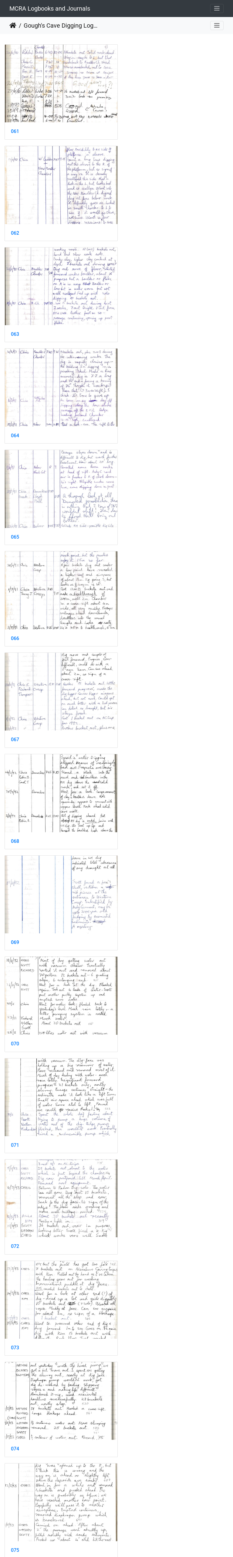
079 (15, 1003)
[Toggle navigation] (217, 8)
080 (131, 1003)
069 (15, 517)
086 (131, 1295)
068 (131, 420)
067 (15, 420)
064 (131, 225)
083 (15, 1198)
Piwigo (129, 1544)
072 (131, 614)
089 (15, 1489)
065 (15, 322)
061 (15, 127)
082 (131, 1100)
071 (15, 614)
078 (131, 906)
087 (15, 1392)
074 (131, 712)
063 (15, 225)
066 (131, 322)
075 (15, 809)
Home (12, 25)
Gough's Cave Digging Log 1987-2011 (61, 25)
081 (15, 1100)
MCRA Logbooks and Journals (49, 8)
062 (131, 128)
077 (15, 906)
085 (15, 1295)
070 (131, 517)
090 (131, 1489)
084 (131, 1198)
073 (15, 712)
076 (131, 809)
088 (131, 1392)
